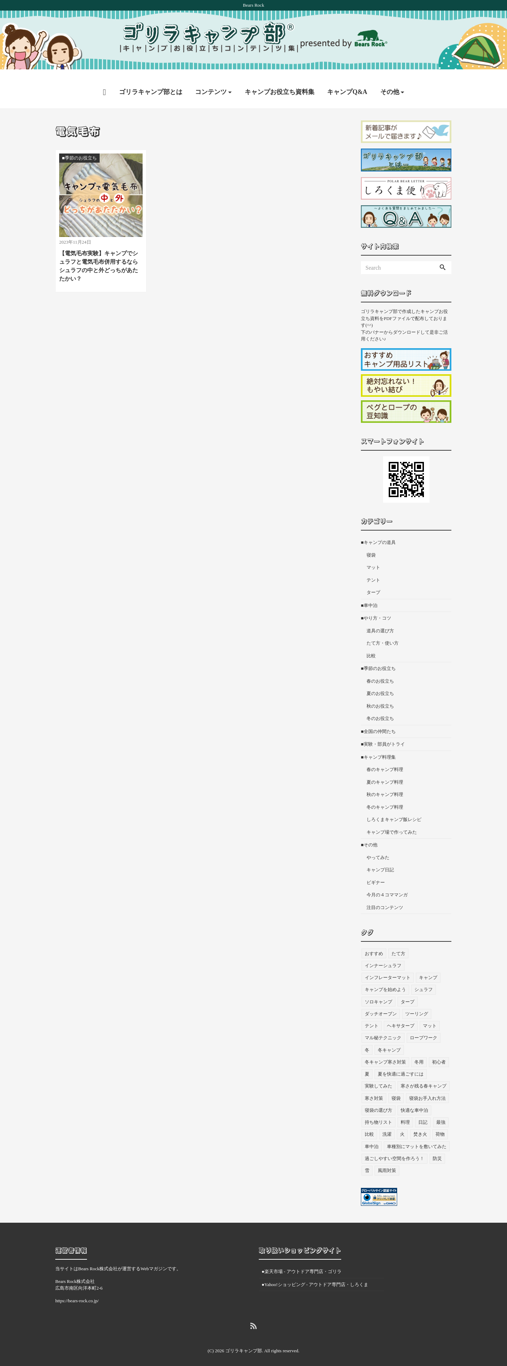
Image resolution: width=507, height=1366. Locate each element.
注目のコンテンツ (385, 900)
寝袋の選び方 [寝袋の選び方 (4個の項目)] (378, 1103)
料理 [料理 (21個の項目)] (405, 1115)
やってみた (378, 850)
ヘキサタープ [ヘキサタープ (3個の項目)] (400, 1019)
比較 (371, 649)
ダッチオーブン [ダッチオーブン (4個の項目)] (381, 1007)
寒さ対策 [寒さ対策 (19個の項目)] (374, 1091)
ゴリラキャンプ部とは (150, 85)
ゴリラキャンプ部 (243, 1344)
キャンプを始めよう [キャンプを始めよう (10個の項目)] (385, 982)
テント (373, 573)
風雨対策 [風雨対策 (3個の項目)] (387, 1163)
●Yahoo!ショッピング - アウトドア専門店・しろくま (315, 1277)
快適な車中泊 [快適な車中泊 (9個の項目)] (414, 1103)
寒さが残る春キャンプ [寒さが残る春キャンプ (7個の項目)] (423, 1079)
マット (373, 560)
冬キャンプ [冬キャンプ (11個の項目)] (389, 1043)
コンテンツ (211, 85)
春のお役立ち (380, 674)
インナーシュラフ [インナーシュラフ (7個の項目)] (383, 958)
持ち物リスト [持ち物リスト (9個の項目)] (378, 1115)
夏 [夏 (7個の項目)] (367, 1067)
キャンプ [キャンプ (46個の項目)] (428, 970)
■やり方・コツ (376, 611)
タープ (373, 585)
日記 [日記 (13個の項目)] (422, 1115)
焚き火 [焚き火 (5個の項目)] (420, 1127)
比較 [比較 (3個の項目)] (369, 1127)
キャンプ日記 (380, 863)
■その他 (369, 838)
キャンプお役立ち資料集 (279, 85)
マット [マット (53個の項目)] (430, 1019)
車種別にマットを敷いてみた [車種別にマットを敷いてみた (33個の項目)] (416, 1139)
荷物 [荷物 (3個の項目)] (440, 1127)
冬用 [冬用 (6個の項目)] (419, 1055)
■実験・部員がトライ (383, 737)
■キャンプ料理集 (378, 750)
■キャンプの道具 (378, 535)
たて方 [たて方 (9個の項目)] (398, 946)
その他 (389, 85)
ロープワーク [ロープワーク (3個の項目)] (423, 1031)
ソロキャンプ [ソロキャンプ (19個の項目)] (378, 994)
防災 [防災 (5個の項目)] (437, 1151)
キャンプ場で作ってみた (392, 825)
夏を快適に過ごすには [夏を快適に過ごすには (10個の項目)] (401, 1067)
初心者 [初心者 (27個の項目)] (439, 1055)
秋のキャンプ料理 (385, 787)
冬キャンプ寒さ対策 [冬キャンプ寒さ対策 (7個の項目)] (385, 1055)
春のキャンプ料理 (385, 762)
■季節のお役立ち (378, 661)
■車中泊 (369, 598)
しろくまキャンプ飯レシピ (394, 812)
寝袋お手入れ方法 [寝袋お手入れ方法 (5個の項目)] (427, 1091)
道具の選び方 (380, 624)
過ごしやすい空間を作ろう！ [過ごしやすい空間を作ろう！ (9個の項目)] (394, 1151)
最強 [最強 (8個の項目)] (440, 1115)
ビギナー (376, 875)
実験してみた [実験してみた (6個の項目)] (378, 1079)
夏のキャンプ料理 (385, 775)
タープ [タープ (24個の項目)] (407, 994)
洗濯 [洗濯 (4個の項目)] (387, 1127)
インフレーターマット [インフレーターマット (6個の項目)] (388, 970)
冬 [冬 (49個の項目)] (367, 1043)
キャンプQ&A (347, 85)
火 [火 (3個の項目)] (402, 1127)
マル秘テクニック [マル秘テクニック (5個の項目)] (383, 1031)
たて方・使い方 (383, 636)
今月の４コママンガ (387, 888)
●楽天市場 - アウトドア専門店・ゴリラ (302, 1264)
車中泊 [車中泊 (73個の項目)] (371, 1139)
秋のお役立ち (380, 699)
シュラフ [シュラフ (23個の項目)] (423, 982)
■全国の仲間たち (378, 724)
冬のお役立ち (380, 711)
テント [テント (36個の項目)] (371, 1019)
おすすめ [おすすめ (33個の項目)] (374, 946)
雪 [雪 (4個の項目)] (367, 1163)
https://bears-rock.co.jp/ (77, 1293)
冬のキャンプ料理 (385, 800)
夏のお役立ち (380, 686)
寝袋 (371, 548)
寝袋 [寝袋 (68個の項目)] (396, 1091)
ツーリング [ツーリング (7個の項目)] (416, 1007)
